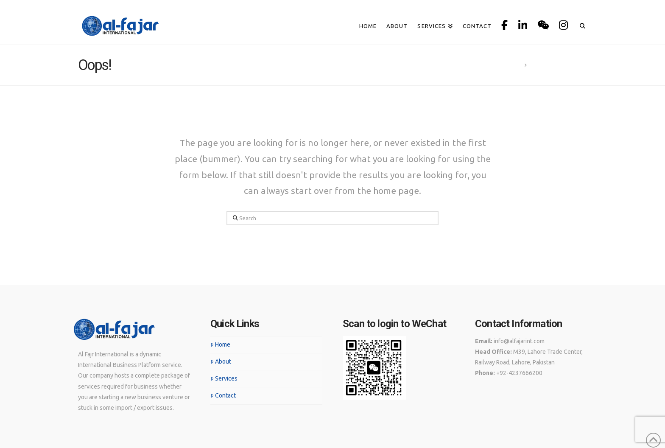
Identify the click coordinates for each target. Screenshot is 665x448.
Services (224, 378)
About (220, 361)
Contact (223, 395)
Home (220, 344)
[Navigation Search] (580, 11)
